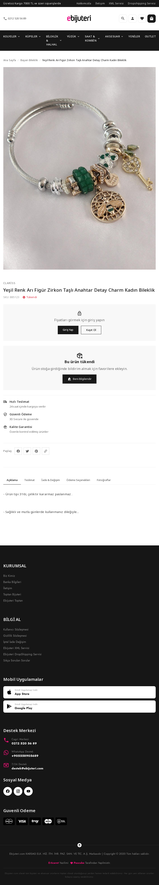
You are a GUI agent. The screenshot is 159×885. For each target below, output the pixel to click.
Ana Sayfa (9, 60)
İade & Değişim (50, 480)
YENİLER (134, 36)
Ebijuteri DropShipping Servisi (22, 654)
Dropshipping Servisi (142, 3)
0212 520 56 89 (14, 18)
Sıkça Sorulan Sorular (16, 660)
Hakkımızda (84, 3)
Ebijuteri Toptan (13, 600)
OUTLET (150, 36)
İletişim (100, 3)
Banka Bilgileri (12, 582)
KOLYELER (11, 36)
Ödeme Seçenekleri (78, 480)
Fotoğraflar (104, 480)
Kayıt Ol (91, 330)
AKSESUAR (114, 36)
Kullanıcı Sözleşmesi (16, 629)
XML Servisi (116, 3)
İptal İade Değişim (14, 642)
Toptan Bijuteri (12, 594)
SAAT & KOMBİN (92, 38)
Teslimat (29, 480)
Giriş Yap (68, 330)
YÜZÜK (73, 36)
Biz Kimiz (9, 576)
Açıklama (12, 480)
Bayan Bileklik (29, 60)
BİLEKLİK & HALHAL (54, 40)
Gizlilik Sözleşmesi (15, 636)
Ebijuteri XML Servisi (16, 648)
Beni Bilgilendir (79, 379)
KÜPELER (33, 36)
